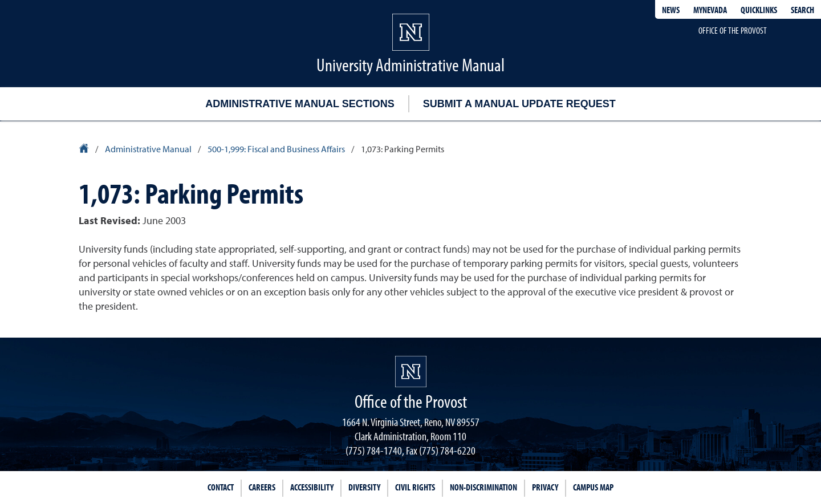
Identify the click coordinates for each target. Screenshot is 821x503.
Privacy (545, 487)
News (671, 9)
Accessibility (312, 487)
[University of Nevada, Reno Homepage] (410, 371)
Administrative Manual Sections (299, 103)
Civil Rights (415, 487)
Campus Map (593, 487)
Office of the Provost (732, 30)
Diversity (364, 487)
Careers (262, 487)
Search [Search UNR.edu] (802, 9)
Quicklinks (759, 9)
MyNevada (710, 9)
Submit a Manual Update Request (519, 103)
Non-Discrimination (483, 487)
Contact (221, 487)
